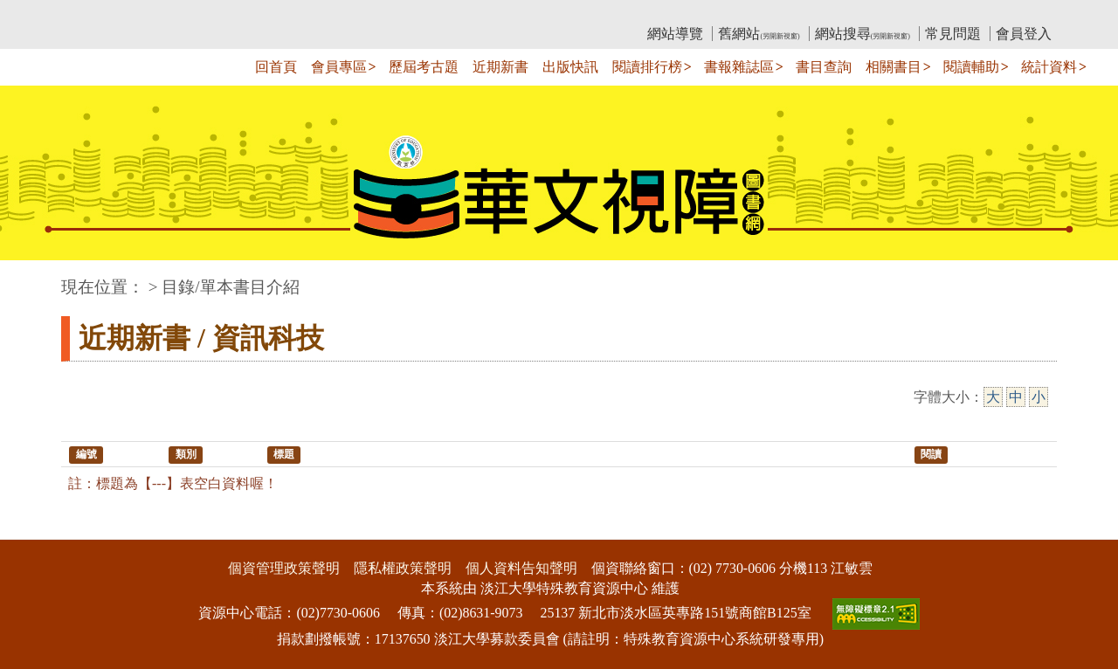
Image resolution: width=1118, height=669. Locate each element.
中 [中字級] (1016, 397)
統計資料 (1049, 66)
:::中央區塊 (33, 278)
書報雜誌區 (739, 66)
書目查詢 (824, 66)
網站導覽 (675, 33)
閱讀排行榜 (647, 66)
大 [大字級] (993, 397)
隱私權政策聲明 (403, 568)
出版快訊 (570, 66)
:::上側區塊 (94, 13)
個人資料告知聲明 (521, 568)
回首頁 (276, 66)
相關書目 (893, 66)
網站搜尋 (862, 33)
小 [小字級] (1039, 397)
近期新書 (500, 66)
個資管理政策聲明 (284, 568)
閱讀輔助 (971, 66)
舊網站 (758, 33)
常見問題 (953, 33)
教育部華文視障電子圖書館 (216, 13)
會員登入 (1024, 33)
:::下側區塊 (33, 528)
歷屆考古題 (424, 66)
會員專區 (339, 66)
